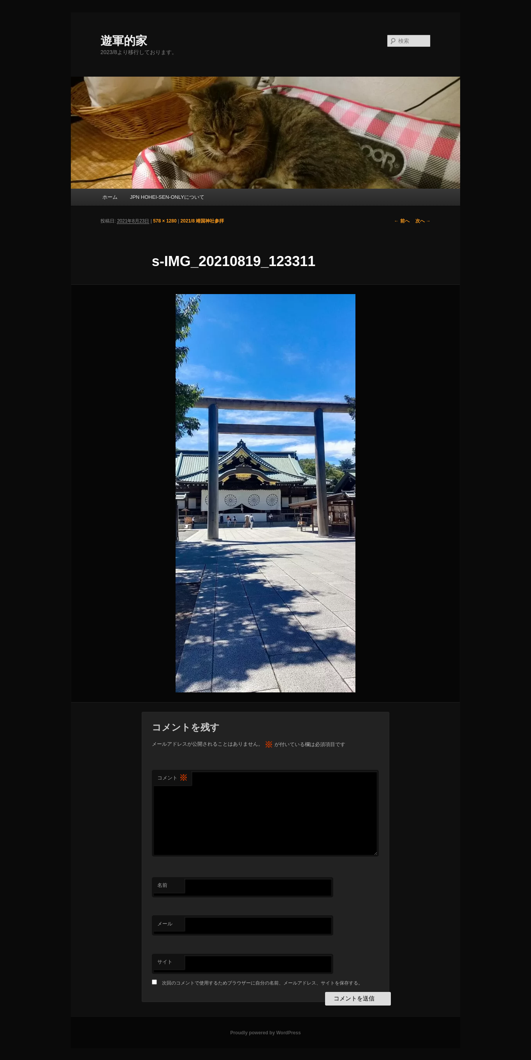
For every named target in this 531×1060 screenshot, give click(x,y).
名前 (162, 885)
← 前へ (401, 221)
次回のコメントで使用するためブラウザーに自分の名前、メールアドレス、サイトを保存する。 (262, 983)
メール (164, 924)
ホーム (110, 197)
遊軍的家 (123, 40)
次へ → (423, 221)
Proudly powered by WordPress (265, 1032)
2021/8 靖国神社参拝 (202, 221)
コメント (172, 778)
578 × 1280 (164, 221)
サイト (164, 962)
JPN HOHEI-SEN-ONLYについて (167, 197)
